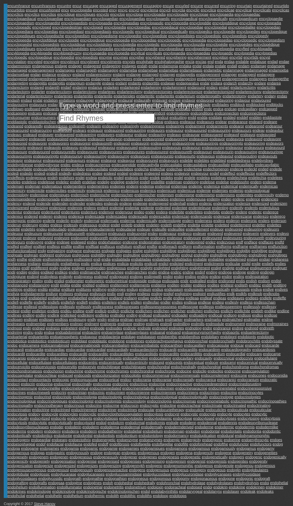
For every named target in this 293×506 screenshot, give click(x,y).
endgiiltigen (187, 251)
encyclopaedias (132, 19)
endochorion (53, 371)
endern (188, 221)
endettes (274, 225)
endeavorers (58, 143)
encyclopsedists (46, 44)
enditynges (117, 289)
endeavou (70, 148)
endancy (64, 74)
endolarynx (213, 491)
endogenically (274, 457)
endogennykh (133, 466)
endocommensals (185, 375)
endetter (259, 225)
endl (23, 298)
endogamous (199, 448)
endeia (91, 178)
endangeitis (185, 74)
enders (264, 221)
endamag (258, 66)
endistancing (39, 285)
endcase (50, 113)
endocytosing (248, 418)
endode (172, 423)
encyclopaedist (47, 23)
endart (224, 87)
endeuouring (96, 234)
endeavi (140, 135)
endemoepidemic (21, 199)
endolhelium (73, 496)
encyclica (208, 10)
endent (102, 208)
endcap (230, 109)
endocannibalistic (145, 345)
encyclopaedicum (243, 19)
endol (145, 491)
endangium (75, 83)
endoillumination (42, 487)
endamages (65, 70)
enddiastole (272, 117)
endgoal (275, 251)
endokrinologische (91, 491)
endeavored (17, 143)
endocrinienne (138, 393)
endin (152, 272)
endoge (96, 453)
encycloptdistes (99, 44)
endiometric (94, 281)
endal (197, 66)
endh (11, 259)
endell (145, 182)
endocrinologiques (52, 401)
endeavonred (153, 139)
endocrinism (209, 393)
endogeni (236, 457)
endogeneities (265, 453)
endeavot (35, 148)
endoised (194, 487)
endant (121, 83)
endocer (211, 362)
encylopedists (86, 57)
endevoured (212, 238)
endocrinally (82, 384)
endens (90, 208)
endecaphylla (148, 165)
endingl (33, 276)
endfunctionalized (22, 251)
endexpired (195, 242)
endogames (49, 448)
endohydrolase (193, 483)
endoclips (215, 371)
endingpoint (119, 276)
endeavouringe (270, 152)
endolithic (128, 496)
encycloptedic (148, 44)
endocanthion (171, 345)
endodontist (82, 436)
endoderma (109, 427)
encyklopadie (261, 49)
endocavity (204, 358)
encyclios (48, 14)
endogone (226, 478)
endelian (89, 182)
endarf (66, 87)
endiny (37, 281)
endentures (70, 212)
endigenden (96, 268)
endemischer (145, 195)
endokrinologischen (124, 491)
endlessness (103, 307)
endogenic (253, 457)
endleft (82, 302)
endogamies (129, 448)
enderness (203, 221)
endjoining (183, 294)
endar (205, 83)
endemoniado (131, 199)
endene (125, 203)
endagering (111, 66)
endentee (179, 208)
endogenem (39, 457)
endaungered (106, 100)
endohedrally (144, 483)
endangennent (208, 74)
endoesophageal (21, 444)
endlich (113, 311)
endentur (14, 212)
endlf (89, 311)
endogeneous (80, 457)
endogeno (154, 466)
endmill (166, 324)
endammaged (256, 70)
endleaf (206, 298)
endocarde (270, 345)
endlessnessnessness (158, 307)
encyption (220, 57)
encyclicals (262, 10)
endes (44, 225)
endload (145, 315)
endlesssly (251, 307)
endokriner (274, 487)
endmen (76, 324)
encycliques (86, 14)
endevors (158, 238)
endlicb (100, 311)
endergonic (16, 221)
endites (213, 285)
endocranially (184, 380)
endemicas (269, 186)
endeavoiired (57, 139)
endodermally (152, 427)
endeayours (169, 160)
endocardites (57, 354)
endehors (66, 178)
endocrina (44, 384)
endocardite (36, 354)
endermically (146, 221)
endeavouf (88, 148)
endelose (207, 182)
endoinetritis (114, 487)
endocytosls (17, 423)
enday (53, 105)
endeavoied (266, 135)
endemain (15, 186)
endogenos (203, 466)
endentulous (269, 208)
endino (190, 276)
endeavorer (37, 143)
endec (66, 165)
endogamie (108, 448)
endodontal (210, 431)
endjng (156, 294)
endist (276, 281)
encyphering (176, 57)
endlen (136, 302)
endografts (38, 483)
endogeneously (106, 457)
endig (53, 268)
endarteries (63, 96)
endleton (39, 311)
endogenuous (157, 470)
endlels (123, 302)
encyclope (247, 23)
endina (163, 272)
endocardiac (55, 350)
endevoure (192, 238)
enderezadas (116, 216)
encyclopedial (215, 27)
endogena (184, 453)
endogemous (148, 453)
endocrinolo (61, 397)
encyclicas (280, 10)
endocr (126, 380)
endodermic (224, 427)
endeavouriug (71, 156)
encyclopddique (225, 23)
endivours (98, 294)
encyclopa (134, 14)
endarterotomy (235, 96)
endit (55, 285)
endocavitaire (160, 358)
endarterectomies (158, 92)
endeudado (57, 229)
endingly (66, 276)
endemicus (186, 191)
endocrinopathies (272, 401)
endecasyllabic (267, 165)
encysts (128, 62)
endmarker (174, 319)
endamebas (169, 70)
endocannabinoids (85, 345)
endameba (128, 70)
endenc (238, 199)
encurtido (281, 6)
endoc (12, 345)
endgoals (15, 255)
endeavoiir (37, 139)
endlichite (242, 311)
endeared (15, 126)
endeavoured (39, 152)
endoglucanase (63, 474)
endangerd (247, 74)
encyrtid (235, 57)
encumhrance (18, 6)
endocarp (254, 354)
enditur (54, 289)
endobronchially (222, 341)
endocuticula (237, 410)
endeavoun (191, 148)
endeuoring (253, 229)
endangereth (143, 79)
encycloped (41, 27)
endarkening (151, 87)
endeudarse (126, 229)
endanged (150, 74)
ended (263, 169)
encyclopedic (123, 32)
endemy (213, 199)
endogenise (87, 461)
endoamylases (137, 332)
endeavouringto (46, 156)
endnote (144, 328)
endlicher (178, 311)
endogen (167, 453)
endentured (50, 212)
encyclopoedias (144, 40)
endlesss (206, 307)
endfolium (124, 246)
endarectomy (18, 87)
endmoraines (278, 324)
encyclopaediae (50, 19)
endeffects (16, 178)
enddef (242, 117)
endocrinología (159, 401)
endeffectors (266, 173)
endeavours (140, 156)
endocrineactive (179, 384)
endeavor (217, 139)
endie (256, 264)
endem (256, 182)
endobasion (146, 337)
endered (31, 216)
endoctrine (40, 410)
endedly (65, 173)
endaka (185, 66)
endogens (137, 470)
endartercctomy (59, 92)
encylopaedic (222, 53)
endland (115, 298)
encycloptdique (73, 44)
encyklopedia (18, 53)
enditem (102, 285)
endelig (103, 182)
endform (185, 246)
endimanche (90, 272)
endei (80, 178)
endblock (237, 105)
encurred (211, 6)
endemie (204, 191)
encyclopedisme (104, 36)
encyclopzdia (194, 44)
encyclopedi (93, 27)
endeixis (131, 178)
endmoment (235, 324)
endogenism (176, 461)
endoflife (181, 444)
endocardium (214, 354)
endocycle (49, 414)
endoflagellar (162, 444)
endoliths (144, 496)
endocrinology (134, 401)
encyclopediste (154, 36)
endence (253, 199)
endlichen (162, 311)
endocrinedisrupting (244, 384)
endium (145, 289)
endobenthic (167, 337)
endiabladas (141, 259)
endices (109, 264)
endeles (14, 182)
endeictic (105, 178)
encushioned (49, 10)
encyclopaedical (184, 19)
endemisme (184, 195)
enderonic (249, 221)
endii (11, 272)
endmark (156, 319)
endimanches (136, 272)
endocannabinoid (55, 345)
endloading (198, 315)
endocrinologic (110, 397)
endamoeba (279, 70)
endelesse (46, 182)
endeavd (30, 135)
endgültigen (237, 255)
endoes (276, 440)
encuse (32, 10)
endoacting (91, 332)
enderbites (194, 212)
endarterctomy (85, 92)
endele (189, 178)
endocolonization (106, 375)
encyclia (178, 10)
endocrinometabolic (213, 401)
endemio (236, 191)
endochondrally (183, 367)
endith (267, 285)
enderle (49, 221)
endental (116, 208)
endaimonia (168, 66)
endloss (61, 319)
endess (56, 225)
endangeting (17, 83)
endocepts (173, 362)
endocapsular (218, 345)
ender (150, 212)
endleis (95, 302)
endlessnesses (126, 307)
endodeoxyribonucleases (28, 427)
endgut (187, 255)
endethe (179, 225)
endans (108, 83)
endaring (79, 87)
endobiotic (265, 337)
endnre (237, 328)
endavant (159, 100)
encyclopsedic (245, 40)
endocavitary (183, 358)
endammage (233, 70)
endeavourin (223, 152)
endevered (233, 234)
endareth (52, 87)
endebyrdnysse (46, 165)
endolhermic (94, 496)
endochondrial (209, 367)
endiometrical (116, 281)
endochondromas (264, 367)
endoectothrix (79, 440)
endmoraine (256, 324)
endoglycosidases (22, 478)
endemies (220, 191)
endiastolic (51, 264)
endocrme (111, 405)
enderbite (176, 212)
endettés (28, 229)
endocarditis (169, 354)
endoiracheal (175, 487)
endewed (78, 242)
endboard (32, 109)
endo (39, 332)
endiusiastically (217, 289)
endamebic (213, 70)
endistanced (17, 285)
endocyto (58, 418)
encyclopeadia (269, 23)
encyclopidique (92, 40)
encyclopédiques (21, 49)
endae (284, 62)
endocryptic (149, 405)
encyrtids (250, 57)
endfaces (266, 242)
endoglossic (40, 474)
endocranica (206, 380)
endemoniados (156, 199)
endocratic (268, 380)
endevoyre (34, 242)
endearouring (41, 130)
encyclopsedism (271, 40)
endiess (13, 268)
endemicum (166, 191)
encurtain (244, 6)
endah (142, 66)
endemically (249, 186)
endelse (222, 182)
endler (165, 302)
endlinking (85, 315)
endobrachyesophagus (164, 341)
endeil (119, 178)
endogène (73, 483)
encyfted (242, 49)
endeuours (117, 234)
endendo (111, 203)
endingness (83, 276)
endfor (152, 246)
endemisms (225, 195)
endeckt (250, 169)
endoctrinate (212, 405)
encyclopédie (217, 44)
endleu (66, 311)
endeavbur (274, 130)
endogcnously (77, 453)
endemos (177, 199)
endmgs (152, 324)
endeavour (234, 148)
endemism (165, 195)
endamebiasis (191, 70)
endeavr (93, 160)
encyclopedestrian (67, 27)
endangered (17, 79)
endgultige (131, 255)
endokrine (237, 487)
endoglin (234, 470)
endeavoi (247, 135)
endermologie (169, 221)
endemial (162, 186)
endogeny (198, 470)
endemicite (36, 191)
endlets (53, 311)
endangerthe (278, 79)
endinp (202, 276)
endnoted (160, 328)
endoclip (200, 371)
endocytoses (225, 418)
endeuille (159, 229)
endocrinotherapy (48, 405)
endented (163, 208)
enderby (227, 212)
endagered (92, 66)
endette (207, 225)
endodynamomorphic (252, 436)
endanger (229, 74)
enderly (76, 221)
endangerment (209, 79)
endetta (194, 225)
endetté (13, 229)
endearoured (18, 130)
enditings (14, 289)
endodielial (133, 431)
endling (28, 315)
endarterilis (103, 96)
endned (38, 328)
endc (208, 109)
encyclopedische (50, 36)
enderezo (261, 216)
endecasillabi (219, 165)
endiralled (198, 281)
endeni (192, 203)
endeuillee (176, 229)
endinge (239, 272)
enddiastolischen (42, 122)
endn (27, 328)
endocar (237, 345)
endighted (162, 268)
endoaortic (231, 332)
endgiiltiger (207, 251)
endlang (130, 298)
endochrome (94, 371)
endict (163, 264)
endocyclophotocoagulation (120, 414)
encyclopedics (201, 32)
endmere (124, 324)
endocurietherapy (170, 410)
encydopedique (171, 49)
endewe (63, 242)
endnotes (176, 328)
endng (84, 328)
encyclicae (225, 10)
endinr (227, 276)
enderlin (62, 221)
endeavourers (110, 152)
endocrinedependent (210, 384)
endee (97, 173)
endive (268, 289)
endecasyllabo (73, 169)
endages (129, 66)
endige (65, 268)
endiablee (216, 259)
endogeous (216, 470)
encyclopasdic (152, 23)
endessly (70, 225)
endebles (201, 160)
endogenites (238, 461)
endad (272, 62)
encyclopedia (115, 27)
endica (96, 264)
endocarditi (78, 354)
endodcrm (116, 423)
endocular (146, 410)
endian (264, 259)
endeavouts (267, 156)
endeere (136, 173)
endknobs (271, 294)
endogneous (138, 478)
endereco (15, 216)
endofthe (221, 444)
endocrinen (165, 388)
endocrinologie (221, 397)
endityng (99, 289)
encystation (16, 62)
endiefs (268, 264)
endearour (273, 126)
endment (91, 324)
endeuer (144, 229)
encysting (51, 62)
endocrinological (163, 397)
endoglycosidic (50, 478)
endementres (98, 186)
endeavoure (17, 152)
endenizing (39, 208)
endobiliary (210, 337)
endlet (26, 311)
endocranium (248, 380)
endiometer (74, 281)
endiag (252, 259)
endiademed (235, 259)
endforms (223, 246)
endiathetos (70, 264)
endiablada (121, 259)
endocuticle (194, 410)
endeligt (132, 182)
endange (133, 74)
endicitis (136, 264)
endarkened (130, 87)
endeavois (77, 139)
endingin (267, 272)
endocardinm (209, 350)
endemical (229, 186)
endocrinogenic (20, 397)
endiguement (260, 268)
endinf (200, 272)
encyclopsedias (220, 40)
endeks (167, 178)
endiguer (280, 268)
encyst (265, 57)
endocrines (16, 393)
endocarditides (122, 354)
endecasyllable (19, 169)
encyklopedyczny (67, 53)
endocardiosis (263, 350)
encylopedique (40, 57)
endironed (226, 281)
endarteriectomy (39, 96)
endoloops (177, 496)
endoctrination (19, 410)
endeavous (206, 156)
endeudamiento (102, 229)
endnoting (193, 328)
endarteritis (165, 96)
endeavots (52, 148)
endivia (13, 294)
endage (61, 66)
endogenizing (110, 466)
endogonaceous (204, 478)
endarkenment (174, 87)
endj (120, 294)
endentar (132, 208)
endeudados (78, 229)
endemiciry (16, 191)
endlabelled (77, 298)
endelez (62, 182)
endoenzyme (127, 440)
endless (246, 302)
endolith (112, 496)
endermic (127, 221)
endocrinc (120, 384)
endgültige (218, 255)
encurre (197, 6)
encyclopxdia (171, 44)
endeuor (217, 229)
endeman (32, 186)
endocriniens (187, 393)
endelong (191, 182)
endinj (179, 276)
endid (246, 264)
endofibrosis (119, 444)
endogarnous (18, 453)
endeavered (64, 135)
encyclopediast (71, 32)
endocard (252, 345)
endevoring (118, 238)
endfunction (277, 246)
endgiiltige (168, 251)
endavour (242, 100)
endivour (81, 294)
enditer (186, 285)
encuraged (108, 6)
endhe (22, 259)
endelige (118, 182)
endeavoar (191, 135)
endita (65, 285)
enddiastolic (17, 122)
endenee (140, 203)
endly (91, 319)
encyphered (155, 57)
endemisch (80, 195)
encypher (136, 57)
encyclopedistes (181, 36)
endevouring (275, 238)
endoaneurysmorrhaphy (201, 332)
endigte (228, 268)
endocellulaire (265, 358)
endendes (94, 203)
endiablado (161, 259)
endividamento (32, 294)
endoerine (232, 440)
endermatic (109, 221)
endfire (78, 246)
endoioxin (155, 487)
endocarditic (98, 354)
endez (210, 242)
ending (211, 272)
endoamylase (112, 332)
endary (270, 96)
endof (40, 444)
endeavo (174, 135)
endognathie (92, 478)
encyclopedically (174, 32)
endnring (14, 332)
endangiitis (38, 83)
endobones (135, 341)
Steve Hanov (45, 504)
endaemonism (19, 66)
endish (251, 281)
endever (199, 234)
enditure (68, 289)
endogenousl (58, 470)
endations (67, 100)
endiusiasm (173, 289)
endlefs (54, 302)
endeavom (96, 139)
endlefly (40, 302)
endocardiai (75, 350)
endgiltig (243, 251)
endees (167, 173)
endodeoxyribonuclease (258, 423)
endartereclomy (130, 92)
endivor (52, 294)
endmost (14, 328)
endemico (112, 191)
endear (221, 122)
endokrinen (255, 487)
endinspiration (257, 276)
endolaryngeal (191, 491)
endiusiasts (240, 289)
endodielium (153, 431)
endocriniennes (163, 393)
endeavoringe (183, 143)
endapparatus (187, 83)
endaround (196, 87)
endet (115, 225)
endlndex (117, 315)
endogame (30, 448)
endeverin (251, 234)
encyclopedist (130, 36)
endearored (254, 126)
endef (214, 173)
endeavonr (132, 139)
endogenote (224, 466)
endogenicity (17, 461)
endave (174, 100)
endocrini (58, 393)
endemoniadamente (77, 199)
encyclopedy (258, 36)
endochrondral (142, 371)
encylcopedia (119, 53)
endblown (15, 109)
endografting (17, 483)
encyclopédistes (75, 49)
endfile (66, 246)
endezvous (226, 242)
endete (139, 225)
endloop (244, 315)
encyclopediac (139, 27)
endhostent (83, 259)
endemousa (196, 199)
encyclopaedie (271, 19)
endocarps (58, 358)
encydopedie (146, 49)
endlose (270, 315)
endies (280, 264)
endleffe (279, 298)
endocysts (207, 414)
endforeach (167, 246)
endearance (238, 122)
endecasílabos (121, 169)
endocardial (95, 350)
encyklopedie (41, 53)
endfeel (26, 246)
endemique (39, 195)
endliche (127, 311)
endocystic (189, 414)
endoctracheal (189, 405)
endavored (205, 100)
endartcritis (266, 87)
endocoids (82, 375)
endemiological (256, 191)
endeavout (224, 156)
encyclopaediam (77, 19)
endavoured (261, 100)
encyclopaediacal (21, 19)
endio (48, 281)
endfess (53, 246)
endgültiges (277, 255)
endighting (179, 268)
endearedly (33, 126)
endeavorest (80, 143)
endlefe (266, 298)
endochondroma (235, 367)
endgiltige (259, 251)
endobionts (247, 337)
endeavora (235, 139)
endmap (141, 319)
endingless (49, 276)
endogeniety (40, 461)
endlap (143, 298)
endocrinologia (85, 397)
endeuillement (197, 229)
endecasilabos (195, 165)
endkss (13, 298)
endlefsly (68, 302)
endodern (35, 431)
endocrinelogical (74, 388)
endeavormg (254, 143)
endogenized (65, 466)
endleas (219, 298)
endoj (207, 487)
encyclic (193, 10)
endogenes (148, 457)
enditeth (241, 285)
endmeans (16, 324)
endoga (13, 448)
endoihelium (17, 487)
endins (238, 276)
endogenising (153, 461)
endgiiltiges (226, 251)
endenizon (57, 208)
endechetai (193, 169)
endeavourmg (95, 156)
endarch (230, 83)
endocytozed (84, 423)
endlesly (232, 302)
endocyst (172, 414)
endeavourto (185, 156)
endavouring (17, 105)
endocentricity (136, 362)
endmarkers (194, 319)
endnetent (69, 328)
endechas (174, 169)
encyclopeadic (19, 27)
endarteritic (145, 96)
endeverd (215, 234)
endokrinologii (63, 491)
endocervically (271, 362)
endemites (244, 195)
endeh (52, 178)
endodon (192, 431)
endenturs (89, 212)
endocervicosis (43, 367)
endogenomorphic (178, 466)
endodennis (227, 423)
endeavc (14, 135)
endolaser (231, 491)
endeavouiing (150, 148)
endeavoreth (102, 143)
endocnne (232, 371)
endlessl (30, 307)
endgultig (114, 255)
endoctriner (107, 410)
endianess (279, 259)
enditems (158, 285)
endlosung (77, 319)
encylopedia (244, 53)
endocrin (28, 384)
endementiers (74, 186)
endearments (217, 126)
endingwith (153, 276)
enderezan (181, 216)
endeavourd (275, 148)
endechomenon (216, 169)
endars (212, 87)
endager (75, 66)
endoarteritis (38, 337)
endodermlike (267, 427)
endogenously (81, 470)
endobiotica (17, 341)
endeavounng (213, 148)
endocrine (157, 384)
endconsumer (18, 117)
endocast (96, 358)
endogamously (223, 448)
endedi (13, 173)
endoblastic (97, 341)
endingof (101, 276)
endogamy (265, 448)
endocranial (161, 380)
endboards (50, 109)
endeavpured (54, 160)
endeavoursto (162, 156)
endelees (275, 178)
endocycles (68, 414)
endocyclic (87, 414)
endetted (222, 225)
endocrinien (115, 393)
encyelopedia (223, 49)
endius (157, 289)
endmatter (252, 319)
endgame (74, 251)
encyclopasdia (101, 23)
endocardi (15, 350)
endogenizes (87, 466)
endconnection (227, 113)
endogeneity (17, 457)
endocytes (241, 414)
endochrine (74, 371)
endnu (28, 332)
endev (153, 234)
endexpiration (150, 242)
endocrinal (62, 384)
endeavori (121, 143)
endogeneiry (242, 453)
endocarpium (38, 358)
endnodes (114, 328)
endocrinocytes (250, 393)
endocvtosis (17, 414)
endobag (128, 337)
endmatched (232, 319)
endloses (46, 319)
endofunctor (239, 444)
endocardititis (191, 354)
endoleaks (265, 491)
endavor (188, 100)
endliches (212, 311)
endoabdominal (68, 332)
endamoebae (18, 74)
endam (243, 66)
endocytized (40, 418)
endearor (236, 126)
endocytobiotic (131, 418)
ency (113, 10)
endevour (174, 238)
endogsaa (56, 483)
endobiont (228, 337)
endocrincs (139, 384)
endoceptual (194, 362)
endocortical (109, 380)
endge (137, 251)
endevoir (14, 238)
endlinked (68, 315)
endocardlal (235, 354)
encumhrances (43, 6)
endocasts (113, 358)
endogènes (92, 483)
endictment (194, 264)
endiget (133, 268)
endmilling (181, 324)
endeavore (272, 139)
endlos (257, 315)
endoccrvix (244, 358)
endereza (76, 216)
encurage (90, 6)
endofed (90, 444)
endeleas (218, 178)
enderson (278, 221)
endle (167, 298)
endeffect (227, 173)
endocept (156, 362)
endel (178, 178)
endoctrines (127, 410)
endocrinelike (49, 388)
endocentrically (111, 362)
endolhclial (16, 496)
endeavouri (202, 152)
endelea (203, 178)
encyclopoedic (169, 40)
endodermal (130, 427)
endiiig (21, 272)
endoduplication (203, 436)
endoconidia (277, 375)
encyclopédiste (48, 49)
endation (50, 100)
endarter (38, 92)
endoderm (90, 427)
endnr (207, 328)
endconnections (253, 113)
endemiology (18, 195)
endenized (260, 203)
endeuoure (33, 234)
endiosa (154, 281)
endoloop (160, 496)
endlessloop (48, 307)
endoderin (73, 427)
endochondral (158, 367)
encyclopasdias (126, 23)
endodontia (252, 431)
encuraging (152, 6)
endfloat (92, 246)
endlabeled (37, 298)
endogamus (246, 448)
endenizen (278, 203)
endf (239, 242)
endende (43, 203)
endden (255, 117)
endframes (258, 246)
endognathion (115, 478)
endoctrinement (84, 410)
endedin (26, 173)
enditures (83, 289)
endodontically (19, 436)
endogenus (179, 470)
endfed (13, 246)
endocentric (88, 362)
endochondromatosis (24, 371)
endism (264, 281)
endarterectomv (249, 92)
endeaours (205, 122)
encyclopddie (200, 23)
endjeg (130, 294)
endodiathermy (110, 431)
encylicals (154, 53)
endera (162, 212)
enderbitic (212, 212)
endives (281, 289)
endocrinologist (81, 401)
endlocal (215, 315)
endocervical (247, 362)
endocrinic (96, 393)
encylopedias (266, 53)
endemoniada (48, 199)
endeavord (254, 139)
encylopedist (63, 57)
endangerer (100, 79)
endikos (61, 272)
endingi (253, 272)
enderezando (201, 216)
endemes (117, 186)
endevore (62, 238)
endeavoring (161, 143)
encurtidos (16, 10)
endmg (139, 324)
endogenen (59, 457)
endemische (100, 195)
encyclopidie (68, 40)
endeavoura (254, 148)
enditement (119, 285)
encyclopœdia (101, 49)
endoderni (52, 431)
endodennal (207, 423)
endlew (78, 311)
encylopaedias (198, 53)
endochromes (117, 371)
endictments (214, 264)
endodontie (63, 436)
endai (153, 66)
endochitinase (108, 367)
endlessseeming (228, 307)
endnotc (129, 328)
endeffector (245, 173)
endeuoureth (74, 234)
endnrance (222, 328)
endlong (230, 315)
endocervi (228, 362)
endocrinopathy (20, 405)
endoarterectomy (255, 332)
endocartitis (77, 358)
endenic (205, 203)
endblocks (274, 105)
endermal (91, 221)
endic (85, 264)
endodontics (42, 436)
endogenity (258, 461)
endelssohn (239, 182)
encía (189, 62)
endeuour (15, 234)
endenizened (18, 208)
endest (104, 225)
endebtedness (238, 160)
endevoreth (98, 238)
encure (168, 6)
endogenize (43, 466)
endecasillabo (242, 165)
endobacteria (109, 337)
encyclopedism (77, 36)
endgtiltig (98, 255)
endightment (199, 268)
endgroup (63, 255)
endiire (33, 272)
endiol (59, 281)
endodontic (271, 431)
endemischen (122, 195)
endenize (243, 203)
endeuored (234, 229)
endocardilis (188, 350)
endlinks (102, 315)
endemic (195, 186)
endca (218, 109)
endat (37, 100)
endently (236, 208)
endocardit (16, 354)
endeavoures (134, 152)
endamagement (41, 70)
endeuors (271, 229)
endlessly (83, 307)
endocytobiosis (105, 418)
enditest (227, 285)
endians (34, 264)
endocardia (34, 350)
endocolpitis (131, 375)
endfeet (39, 246)
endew (50, 242)
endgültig (201, 255)
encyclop (117, 14)
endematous (52, 186)
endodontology (151, 436)
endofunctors (260, 444)
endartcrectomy (243, 87)
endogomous (160, 478)
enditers (199, 285)
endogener (128, 457)
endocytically (18, 418)
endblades (220, 105)
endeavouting (245, 156)
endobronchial (196, 341)
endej (144, 178)
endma (113, 319)
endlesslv (67, 307)
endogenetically (215, 457)
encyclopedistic (208, 36)
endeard (255, 122)
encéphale (144, 62)
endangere (266, 74)
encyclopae (199, 14)
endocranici (226, 380)
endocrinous (74, 405)
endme (267, 319)
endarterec (107, 92)
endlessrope (188, 307)
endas (282, 96)
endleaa (192, 298)
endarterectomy (276, 92)
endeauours (241, 130)
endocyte (224, 414)
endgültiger (257, 255)
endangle (93, 83)
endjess (143, 294)
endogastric (55, 453)
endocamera (29, 345)
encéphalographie (169, 62)
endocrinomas (184, 401)
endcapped (268, 109)
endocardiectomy (144, 350)
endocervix (87, 367)
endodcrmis (155, 423)
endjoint (199, 294)
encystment (89, 62)
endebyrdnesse (20, 165)
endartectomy (18, 92)
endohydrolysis (246, 483)
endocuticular (260, 410)
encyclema (149, 10)
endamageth (86, 70)
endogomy (181, 478)
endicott (150, 264)
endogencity (204, 453)
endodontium (126, 436)
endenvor (106, 212)
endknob (255, 294)
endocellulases (65, 362)
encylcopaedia (95, 53)
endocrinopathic (244, 401)
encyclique (66, 14)
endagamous (43, 66)
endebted (218, 160)
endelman (174, 182)
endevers (267, 234)
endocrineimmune (22, 388)
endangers (258, 79)
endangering (185, 79)
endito (43, 289)
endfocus (107, 246)
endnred (251, 328)
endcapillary (248, 109)
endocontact (17, 380)
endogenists (216, 461)
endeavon (114, 139)
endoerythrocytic (255, 440)
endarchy (245, 83)
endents (251, 208)
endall (232, 66)
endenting (220, 208)
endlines (14, 315)
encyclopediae (191, 27)
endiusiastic (194, 289)
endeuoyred (137, 234)
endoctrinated (234, 405)
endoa (49, 332)
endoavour (88, 337)
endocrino (229, 393)
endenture (31, 212)
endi (96, 259)
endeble (186, 160)
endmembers (58, 324)
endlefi (13, 302)
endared (37, 87)
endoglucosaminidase (124, 474)
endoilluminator (69, 487)
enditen (173, 285)
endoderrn (88, 431)
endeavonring (176, 139)
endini (168, 276)
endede (275, 169)
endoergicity (191, 440)
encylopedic (17, 57)
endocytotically (60, 423)
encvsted (100, 10)
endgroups (81, 255)
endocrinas (102, 384)
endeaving (157, 135)
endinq (215, 276)
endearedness (56, 126)
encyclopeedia (19, 40)
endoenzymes (150, 440)
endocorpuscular (84, 380)
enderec (255, 212)
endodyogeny (18, 440)
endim (74, 272)
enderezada (95, 216)
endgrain (31, 255)
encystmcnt (69, 62)
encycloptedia (124, 44)
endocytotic (37, 423)
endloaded (161, 315)
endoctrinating (259, 405)
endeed (110, 173)
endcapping (17, 113)
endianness (17, 264)
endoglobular (18, 474)
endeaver (46, 135)
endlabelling (98, 298)
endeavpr (15, 160)
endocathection (135, 358)
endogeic (128, 453)
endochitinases (133, 367)
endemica (212, 186)
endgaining (56, 251)
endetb (126, 225)
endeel (122, 173)
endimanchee (112, 272)
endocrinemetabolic (138, 388)
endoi (264, 483)
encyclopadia (155, 14)
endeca (78, 165)
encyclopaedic (158, 19)
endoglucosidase (157, 474)
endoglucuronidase (188, 474)
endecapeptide (123, 165)
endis (240, 281)
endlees (251, 298)
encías (200, 62)
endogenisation (63, 461)
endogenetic (190, 457)
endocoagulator (20, 375)
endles (177, 302)
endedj (39, 173)
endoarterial (17, 337)
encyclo (102, 14)
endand (78, 74)
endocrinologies (247, 397)
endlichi (227, 311)
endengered (158, 203)
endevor (29, 238)
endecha (141, 169)
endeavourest (157, 152)
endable (242, 62)
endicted (176, 264)
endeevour (200, 173)
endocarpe (272, 354)
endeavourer (87, 152)
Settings (65, 128)
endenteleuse (199, 208)
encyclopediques (21, 36)
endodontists (104, 436)
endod (101, 423)
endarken (111, 87)
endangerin (164, 79)
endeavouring (245, 152)
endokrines (16, 491)
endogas (37, 453)
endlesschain (265, 302)
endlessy (269, 307)
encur (77, 6)
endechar (157, 169)
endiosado (170, 281)
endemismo (205, 195)
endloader (179, 315)
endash (13, 100)
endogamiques (152, 448)
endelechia (257, 178)
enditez (255, 285)
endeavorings (207, 143)
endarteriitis (83, 96)
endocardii (168, 350)
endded (229, 117)
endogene (223, 453)
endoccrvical (224, 358)
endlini (41, 315)
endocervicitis (18, 367)
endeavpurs (75, 160)
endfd (279, 242)
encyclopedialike (242, 27)
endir (184, 281)
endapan (168, 83)
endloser (31, 319)
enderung (30, 225)
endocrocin (129, 405)
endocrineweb (38, 393)
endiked (47, 272)
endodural (225, 436)
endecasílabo (97, 169)
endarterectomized (218, 92)
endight (146, 268)
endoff (103, 444)
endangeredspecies (73, 79)
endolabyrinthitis (164, 491)
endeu (41, 229)
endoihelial (279, 483)
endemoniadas (107, 199)
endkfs (241, 294)
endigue (242, 268)
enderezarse (241, 216)
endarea (274, 83)
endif (26, 268)
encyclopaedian (105, 19)
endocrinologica (136, 397)
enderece (270, 212)
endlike (270, 311)
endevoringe (139, 238)
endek (155, 178)
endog (278, 444)
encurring (227, 6)
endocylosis (153, 414)
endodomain (174, 431)
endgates (123, 251)
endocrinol (42, 397)
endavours (38, 105)
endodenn (188, 423)
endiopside (138, 281)
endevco (185, 234)
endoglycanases (218, 474)
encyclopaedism (20, 23)
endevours (16, 242)
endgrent (46, 255)
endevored (79, 238)
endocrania (142, 380)
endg (42, 251)
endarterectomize (188, 92)
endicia (123, 264)
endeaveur (124, 135)
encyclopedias (46, 32)
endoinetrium (135, 487)
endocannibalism (116, 345)
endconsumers (43, 117)
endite (76, 285)
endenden (60, 203)
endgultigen (150, 255)
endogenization (20, 466)
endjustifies (216, 294)
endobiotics (37, 341)
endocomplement (215, 375)
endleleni (109, 302)
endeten (152, 225)
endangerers (121, 79)
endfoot (139, 246)
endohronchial (168, 483)
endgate (108, 251)
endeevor (182, 173)
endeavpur (33, 160)
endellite (158, 182)
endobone (116, 341)
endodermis (245, 427)
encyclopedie (224, 32)
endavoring (224, 100)
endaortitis (150, 83)
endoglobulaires (255, 470)
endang (119, 74)
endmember (36, 324)
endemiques (59, 195)
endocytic (259, 414)
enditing (279, 285)
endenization (223, 203)
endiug (132, 289)
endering (34, 221)
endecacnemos (98, 165)
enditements (140, 285)
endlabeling (57, 298)
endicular (232, 264)
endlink (53, 315)
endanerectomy (99, 74)
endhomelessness (58, 259)
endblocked (255, 105)
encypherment (199, 57)
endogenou (244, 466)
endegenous (36, 178)
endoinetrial (92, 487)
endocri (13, 384)
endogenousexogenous (26, 470)
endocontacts (40, 380)
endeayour (126, 160)
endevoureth (253, 238)
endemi (132, 186)
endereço (277, 216)
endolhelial (35, 496)
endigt (216, 268)
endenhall (178, 203)
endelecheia (237, 178)
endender (77, 203)
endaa (229, 62)
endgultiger (171, 255)
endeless (29, 182)
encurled (182, 6)
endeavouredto (63, 152)
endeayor (108, 160)
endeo (139, 212)
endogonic (244, 478)
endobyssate (272, 341)
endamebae (148, 70)
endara (216, 83)
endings (136, 276)
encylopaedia (174, 53)
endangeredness (42, 79)
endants (134, 83)
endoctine (168, 405)
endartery (255, 96)
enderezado (138, 216)
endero (219, 221)
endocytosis (270, 418)
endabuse (258, 62)
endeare (270, 122)
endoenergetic (104, 440)
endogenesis (168, 457)
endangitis (56, 83)
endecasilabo (171, 165)
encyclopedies (248, 32)
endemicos (130, 191)
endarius (95, 87)
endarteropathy (208, 96)
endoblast (79, 341)
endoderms (16, 431)
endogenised (108, 461)
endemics (148, 191)
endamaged (17, 70)
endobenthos (189, 337)
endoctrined (60, 410)
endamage (276, 66)
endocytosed (203, 418)
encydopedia (124, 49)
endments (108, 324)
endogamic (89, 448)
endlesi (218, 302)
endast (26, 100)
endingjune (16, 276)
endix (111, 294)
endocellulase (40, 362)
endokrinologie (39, 491)
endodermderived (179, 427)
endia (106, 259)
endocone (239, 375)
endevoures (233, 238)
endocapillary (195, 345)
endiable (200, 259)
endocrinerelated (222, 388)
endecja (236, 169)
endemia (146, 186)
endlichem (143, 311)
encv (65, 10)
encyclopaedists (74, 23)
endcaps (35, 113)
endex (92, 242)
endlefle (26, 302)
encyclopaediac (247, 14)
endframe (240, 246)
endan (35, 74)
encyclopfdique (44, 40)
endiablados (182, 259)
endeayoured (147, 160)
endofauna (73, 444)
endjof (168, 294)
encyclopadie (178, 14)
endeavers (105, 135)
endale (220, 66)
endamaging (108, 70)
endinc (176, 272)
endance (49, 74)
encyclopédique (267, 44)
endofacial (55, 444)
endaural (125, 100)
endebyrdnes (262, 160)
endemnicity (264, 195)
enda (219, 62)
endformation (204, 246)
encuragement (130, 6)
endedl (52, 173)
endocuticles (215, 410)
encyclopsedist (19, 44)
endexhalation (110, 242)
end (211, 62)
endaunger (85, 100)
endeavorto (16, 148)
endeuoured (53, 234)
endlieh (257, 311)
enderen (46, 216)
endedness (82, 173)
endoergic (171, 440)
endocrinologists (108, 401)
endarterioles (124, 96)
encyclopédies (241, 44)
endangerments (235, 79)
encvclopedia (81, 10)
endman (127, 319)
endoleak (247, 491)
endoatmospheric (64, 337)
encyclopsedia (194, 40)
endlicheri (195, 311)
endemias (179, 186)
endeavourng (118, 156)
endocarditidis (146, 354)
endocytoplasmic (158, 418)
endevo (283, 234)
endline (283, 311)
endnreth (266, 328)
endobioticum (59, 341)
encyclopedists (234, 36)
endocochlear (45, 375)
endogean (112, 453)
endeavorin (140, 143)
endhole (35, 259)
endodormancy (176, 436)
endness (53, 328)
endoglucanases (91, 474)
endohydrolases (219, 483)
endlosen (15, 319)
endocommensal (155, 375)
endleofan (151, 302)
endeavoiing (17, 139)
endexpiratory (173, 242)
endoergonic (212, 440)
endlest (13, 311)
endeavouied (127, 148)
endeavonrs (198, 139)
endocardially (118, 350)
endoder (57, 427)
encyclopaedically (213, 19)
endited (88, 285)
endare (260, 83)
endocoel (65, 375)
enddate (215, 117)
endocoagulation (255, 371)
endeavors (274, 143)
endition (30, 289)
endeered (152, 173)
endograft (262, 478)
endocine (183, 371)
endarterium (185, 96)
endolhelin (53, 496)
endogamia (69, 448)
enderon (233, 221)
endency (14, 203)
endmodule (215, 324)
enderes (60, 216)
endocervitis (67, 367)
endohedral (123, 483)
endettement (240, 225)
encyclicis (15, 14)
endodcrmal (135, 423)
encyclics (32, 14)
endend (29, 203)
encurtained (263, 6)
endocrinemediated (105, 388)
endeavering (86, 135)
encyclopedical (147, 32)
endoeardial (41, 440)
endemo (282, 195)
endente (147, 208)
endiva (256, 289)
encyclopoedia (118, 40)
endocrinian (77, 393)
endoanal (157, 332)
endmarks (213, 319)
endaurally (142, 100)
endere (241, 212)
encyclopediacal (165, 27)
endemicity (76, 191)
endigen (78, 268)
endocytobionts (79, 418)
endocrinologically (193, 397)
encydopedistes (198, 49)
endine (188, 272)
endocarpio (16, 358)
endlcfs (156, 298)
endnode (97, 328)
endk (231, 294)
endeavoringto (231, 143)
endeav (258, 130)
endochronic (165, 371)
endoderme (204, 427)
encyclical (244, 10)
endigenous (116, 268)
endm (102, 319)
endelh (75, 182)
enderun (14, 225)
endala (208, 66)
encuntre (64, 6)
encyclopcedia (176, 23)
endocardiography (236, 350)
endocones (257, 375)
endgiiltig (151, 251)
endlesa (190, 302)
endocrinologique (21, 401)
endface (250, 242)
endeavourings (19, 156)
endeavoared (212, 135)
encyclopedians (20, 32)
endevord (45, 238)
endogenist (196, 461)
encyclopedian (268, 27)
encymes (120, 57)
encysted (34, 62)
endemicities (56, 191)
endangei (167, 74)
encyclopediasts (98, 32)
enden (226, 199)
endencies (269, 199)
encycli (165, 10)
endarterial (16, 96)
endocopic (60, 380)
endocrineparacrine (191, 388)
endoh (108, 483)
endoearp (60, 440)
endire (212, 281)
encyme (105, 57)
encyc (123, 10)
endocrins (93, 405)
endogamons (176, 448)
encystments (110, 62)
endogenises (130, 461)
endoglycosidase (246, 474)
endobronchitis (248, 341)
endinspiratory (19, 281)
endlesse (14, 307)
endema (269, 182)
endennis (74, 208)
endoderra (70, 431)
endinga (225, 272)
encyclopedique (274, 32)
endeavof (231, 135)
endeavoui (106, 148)
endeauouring (219, 130)
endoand (173, 332)
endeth (166, 225)
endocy (34, 414)
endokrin (220, 487)
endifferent (39, 268)
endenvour (124, 212)
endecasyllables (46, 169)
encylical (138, 53)
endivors (66, 294)
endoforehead (200, 444)
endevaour (168, 234)
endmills (198, 324)
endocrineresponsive (254, 388)
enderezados (160, 216)
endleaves (235, 298)
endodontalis (231, 431)
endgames (91, 251)
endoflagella (141, 444)
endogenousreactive (111, 470)
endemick (94, 191)
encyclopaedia (222, 14)
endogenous (264, 466)
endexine (130, 242)
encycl (134, 10)
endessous (88, 225)
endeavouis (171, 148)
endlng (131, 315)
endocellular (17, 362)
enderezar (221, 216)
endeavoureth (180, 152)
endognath (73, 478)
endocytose (182, 418)
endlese (204, 302)
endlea (178, 298)
